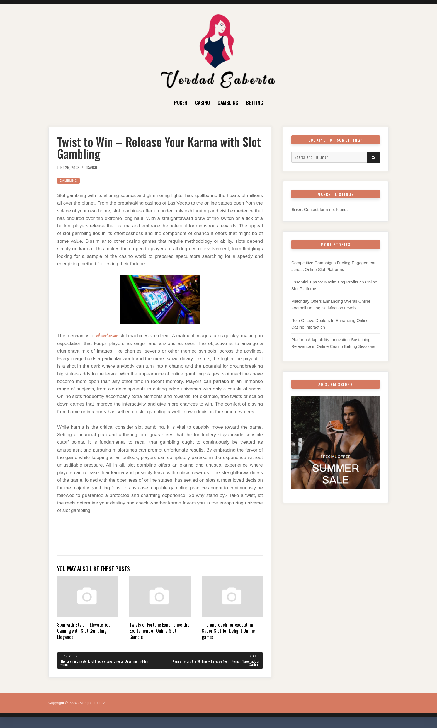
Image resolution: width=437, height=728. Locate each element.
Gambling (228, 102)
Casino (202, 102)
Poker (180, 102)
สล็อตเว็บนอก (110, 335)
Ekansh (97, 167)
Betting (254, 102)
